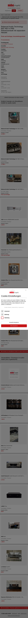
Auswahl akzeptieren (14, 322)
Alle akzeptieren (14, 325)
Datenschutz (15, 307)
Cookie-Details (7, 307)
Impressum (21, 307)
